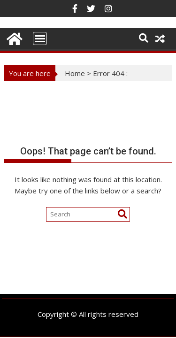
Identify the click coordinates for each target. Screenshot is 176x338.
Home (75, 73)
